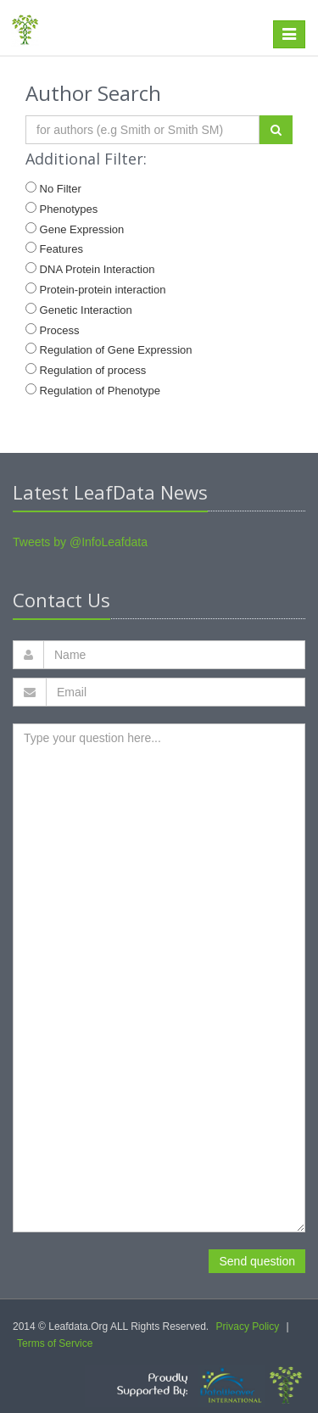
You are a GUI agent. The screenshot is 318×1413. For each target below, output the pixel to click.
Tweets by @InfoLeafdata (80, 542)
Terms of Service (54, 1343)
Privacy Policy (248, 1326)
